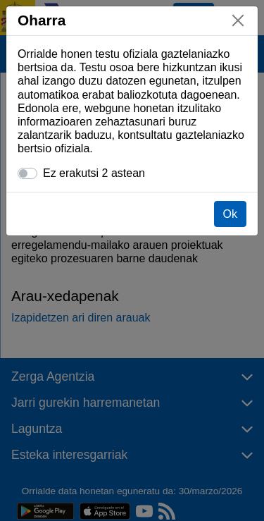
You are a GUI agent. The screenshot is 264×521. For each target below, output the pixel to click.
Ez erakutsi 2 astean (94, 173)
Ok (230, 214)
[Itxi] (238, 20)
